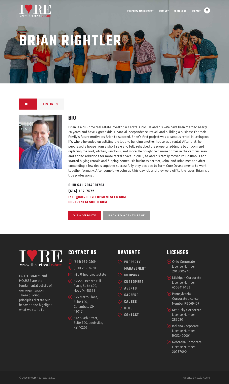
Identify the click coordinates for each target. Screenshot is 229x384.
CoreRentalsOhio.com (87, 202)
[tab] (28, 104)
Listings (50, 104)
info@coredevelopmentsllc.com (97, 197)
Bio (28, 104)
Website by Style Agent (196, 377)
